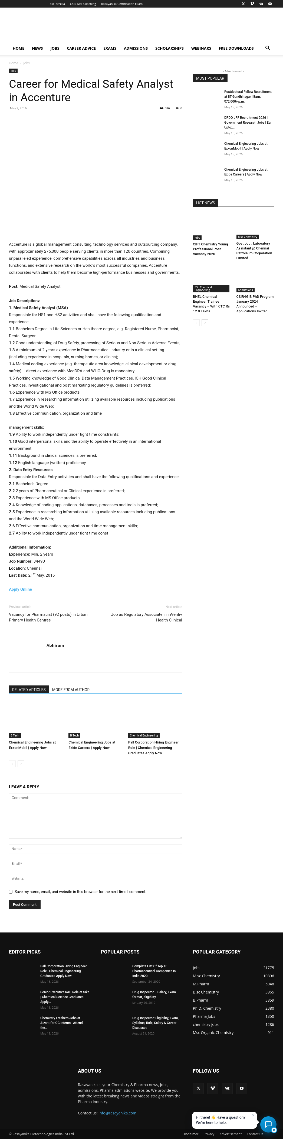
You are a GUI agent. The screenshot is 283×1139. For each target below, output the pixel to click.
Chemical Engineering (144, 735)
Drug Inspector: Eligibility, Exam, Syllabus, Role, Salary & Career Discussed (155, 1023)
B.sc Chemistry (247, 237)
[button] (267, 48)
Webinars (201, 48)
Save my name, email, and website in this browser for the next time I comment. (80, 892)
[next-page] (21, 764)
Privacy (209, 1134)
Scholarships (169, 48)
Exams (109, 48)
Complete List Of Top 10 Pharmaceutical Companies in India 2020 (154, 971)
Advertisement (230, 1134)
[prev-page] (12, 764)
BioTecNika (57, 4)
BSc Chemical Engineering (203, 288)
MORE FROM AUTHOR (71, 690)
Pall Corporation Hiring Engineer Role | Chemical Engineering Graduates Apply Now (153, 747)
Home (18, 48)
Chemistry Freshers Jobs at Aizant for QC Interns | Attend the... (61, 1023)
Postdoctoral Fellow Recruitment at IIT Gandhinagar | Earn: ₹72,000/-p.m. (248, 96)
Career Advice (81, 48)
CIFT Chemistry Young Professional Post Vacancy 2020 (210, 249)
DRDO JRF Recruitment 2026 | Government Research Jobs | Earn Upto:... (248, 122)
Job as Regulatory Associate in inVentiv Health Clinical (146, 617)
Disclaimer (191, 1134)
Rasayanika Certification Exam (122, 4)
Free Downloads (236, 48)
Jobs (54, 48)
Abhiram (55, 645)
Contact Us (255, 1134)
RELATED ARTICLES (29, 690)
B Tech (15, 735)
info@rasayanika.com (118, 1113)
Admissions (136, 48)
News (37, 48)
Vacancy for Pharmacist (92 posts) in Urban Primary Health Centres (48, 617)
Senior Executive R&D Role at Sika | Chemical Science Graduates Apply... (64, 997)
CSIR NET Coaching (83, 4)
